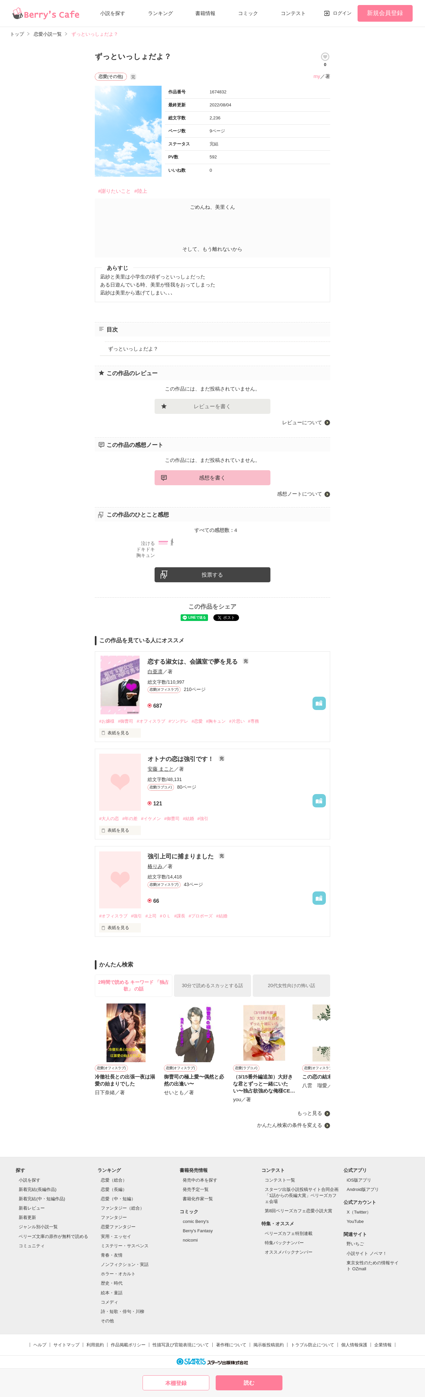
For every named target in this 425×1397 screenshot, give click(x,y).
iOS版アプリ (359, 1180)
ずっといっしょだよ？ (133, 349)
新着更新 (27, 1217)
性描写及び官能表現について (181, 1344)
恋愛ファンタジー (118, 1226)
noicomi (190, 1240)
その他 (107, 1320)
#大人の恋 (109, 818)
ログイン (342, 13)
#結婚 (188, 818)
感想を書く (212, 478)
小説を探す (112, 13)
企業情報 (383, 1344)
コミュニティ (32, 1245)
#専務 (253, 721)
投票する (212, 575)
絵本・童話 (112, 1292)
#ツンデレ (178, 721)
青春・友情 (112, 1255)
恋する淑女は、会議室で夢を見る (193, 661)
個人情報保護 (354, 1344)
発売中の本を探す (200, 1180)
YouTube (355, 1221)
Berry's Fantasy (198, 1230)
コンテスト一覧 (280, 1180)
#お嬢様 (107, 721)
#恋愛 (197, 721)
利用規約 (95, 1344)
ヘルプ (39, 1344)
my (316, 76)
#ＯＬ (165, 915)
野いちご (355, 1243)
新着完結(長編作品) (37, 1189)
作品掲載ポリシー (128, 1344)
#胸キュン (216, 721)
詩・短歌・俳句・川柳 (122, 1311)
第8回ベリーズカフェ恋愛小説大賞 (298, 1210)
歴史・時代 (112, 1283)
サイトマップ (66, 1344)
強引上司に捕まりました (181, 856)
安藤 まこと (161, 769)
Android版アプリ (363, 1189)
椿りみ (155, 866)
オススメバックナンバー (288, 1252)
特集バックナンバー (284, 1242)
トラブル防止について (312, 1344)
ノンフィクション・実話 (125, 1264)
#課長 (179, 915)
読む (249, 1383)
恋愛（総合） (114, 1180)
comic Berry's (196, 1221)
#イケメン (151, 818)
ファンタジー (114, 1217)
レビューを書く (212, 406)
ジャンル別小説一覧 (38, 1226)
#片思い (236, 721)
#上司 (150, 915)
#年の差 (130, 818)
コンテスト (293, 13)
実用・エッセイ (116, 1236)
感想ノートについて (299, 494)
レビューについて (302, 422)
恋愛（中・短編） (118, 1198)
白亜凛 (155, 671)
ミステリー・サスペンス (125, 1245)
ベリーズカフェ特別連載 (288, 1233)
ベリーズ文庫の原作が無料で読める (53, 1236)
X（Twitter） (359, 1212)
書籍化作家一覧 (198, 1198)
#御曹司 (125, 721)
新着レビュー (32, 1208)
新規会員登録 (385, 13)
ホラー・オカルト (118, 1273)
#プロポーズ (201, 915)
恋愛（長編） (114, 1189)
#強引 (202, 818)
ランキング (160, 13)
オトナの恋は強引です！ (181, 759)
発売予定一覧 (196, 1189)
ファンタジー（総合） (122, 1208)
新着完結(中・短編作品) (42, 1198)
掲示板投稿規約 (268, 1344)
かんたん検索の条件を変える (289, 1125)
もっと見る (309, 1113)
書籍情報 (205, 13)
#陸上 (140, 191)
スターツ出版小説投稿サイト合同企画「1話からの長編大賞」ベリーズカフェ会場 (302, 1195)
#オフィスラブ (151, 721)
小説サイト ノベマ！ (367, 1253)
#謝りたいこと (114, 191)
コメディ (109, 1302)
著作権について (231, 1344)
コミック (248, 13)
